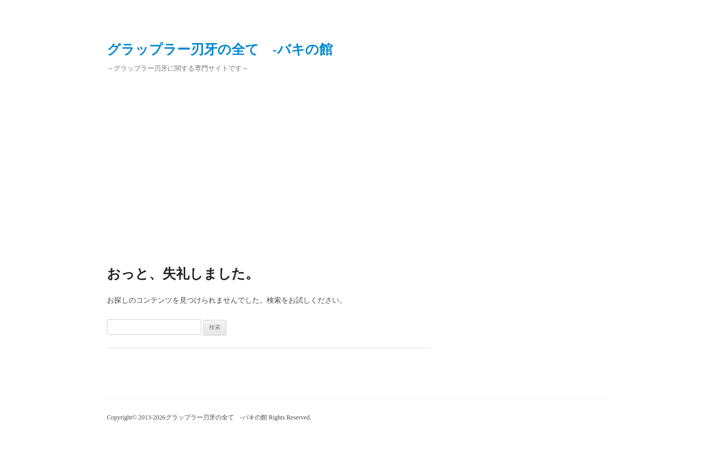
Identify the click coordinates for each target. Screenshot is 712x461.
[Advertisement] (356, 165)
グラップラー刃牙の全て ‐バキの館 (220, 49)
